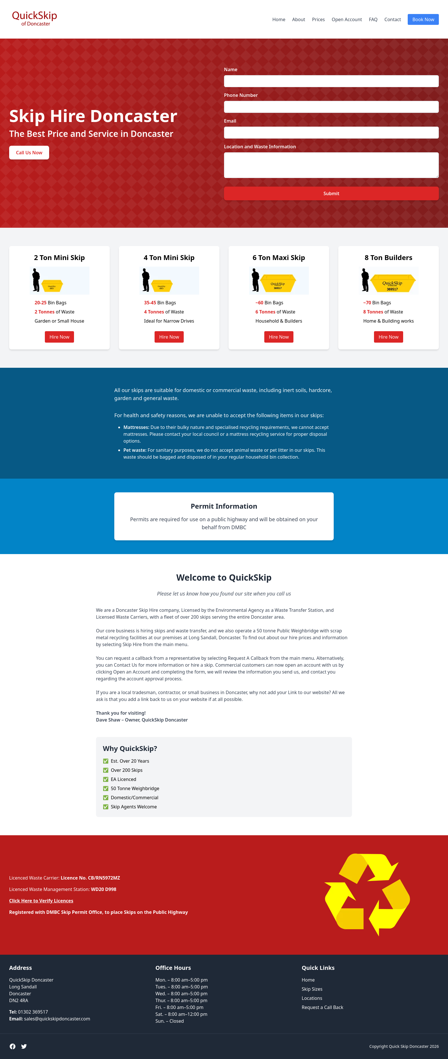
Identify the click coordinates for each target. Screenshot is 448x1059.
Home (278, 19)
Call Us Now (29, 152)
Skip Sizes (312, 989)
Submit (331, 193)
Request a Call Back (322, 1007)
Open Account (347, 19)
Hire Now (59, 337)
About (298, 19)
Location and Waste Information (260, 146)
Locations (312, 998)
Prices (318, 19)
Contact (393, 19)
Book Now (423, 19)
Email (230, 121)
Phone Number (241, 95)
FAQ (373, 19)
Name (230, 69)
